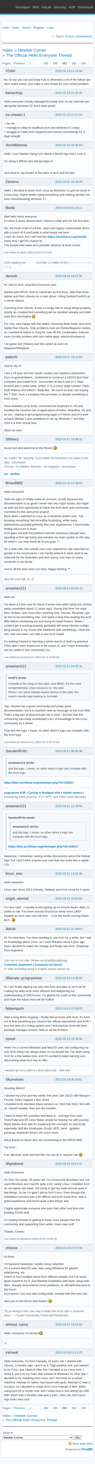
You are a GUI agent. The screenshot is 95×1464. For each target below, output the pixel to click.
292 (74, 63)
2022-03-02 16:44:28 (68, 181)
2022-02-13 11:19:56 (68, 71)
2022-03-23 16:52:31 (68, 1163)
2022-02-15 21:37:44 (68, 114)
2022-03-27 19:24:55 (68, 1324)
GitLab (46, 7)
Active (69, 36)
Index (6, 27)
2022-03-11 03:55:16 (68, 588)
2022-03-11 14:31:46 (68, 873)
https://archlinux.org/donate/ (67, 236)
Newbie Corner (32, 50)
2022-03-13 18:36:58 (68, 1038)
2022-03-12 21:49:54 (68, 929)
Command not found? (48, 964)
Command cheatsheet (18, 964)
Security (60, 7)
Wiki (36, 7)
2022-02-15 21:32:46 (68, 92)
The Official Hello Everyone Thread (39, 55)
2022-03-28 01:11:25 (68, 1352)
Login (50, 27)
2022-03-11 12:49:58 (68, 806)
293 (83, 63)
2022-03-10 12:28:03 (68, 483)
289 (45, 63)
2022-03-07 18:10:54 (68, 357)
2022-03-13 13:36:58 (68, 978)
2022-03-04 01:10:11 (68, 208)
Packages (23, 7)
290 (55, 63)
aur (6, 474)
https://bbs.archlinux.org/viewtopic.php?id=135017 (39, 782)
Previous (19, 63)
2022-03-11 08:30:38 (68, 751)
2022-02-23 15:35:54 (68, 145)
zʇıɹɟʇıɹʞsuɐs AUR (14, 792)
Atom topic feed (82, 1443)
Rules (15, 27)
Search (26, 27)
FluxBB (87, 1449)
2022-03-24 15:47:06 (68, 1248)
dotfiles (15, 474)
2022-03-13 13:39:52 (68, 1008)
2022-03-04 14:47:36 (68, 276)
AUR (72, 7)
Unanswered (84, 36)
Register (38, 27)
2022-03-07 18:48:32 (68, 439)
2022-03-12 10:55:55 (68, 898)
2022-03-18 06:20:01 (68, 1079)
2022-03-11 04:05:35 (68, 666)
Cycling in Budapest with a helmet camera (55, 792)
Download (85, 7)
